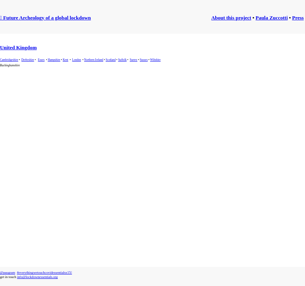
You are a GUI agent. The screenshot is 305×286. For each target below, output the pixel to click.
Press (298, 18)
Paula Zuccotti (272, 18)
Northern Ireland (93, 60)
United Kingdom (18, 47)
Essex (41, 60)
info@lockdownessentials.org (37, 277)
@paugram (7, 272)
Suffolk (122, 60)
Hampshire (54, 60)
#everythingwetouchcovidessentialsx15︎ (44, 272)
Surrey (133, 60)
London (76, 60)
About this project (231, 18)
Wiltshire (155, 60)
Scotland (111, 60)
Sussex (144, 60)
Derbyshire (27, 60)
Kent (65, 60)
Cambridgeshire (9, 60)
